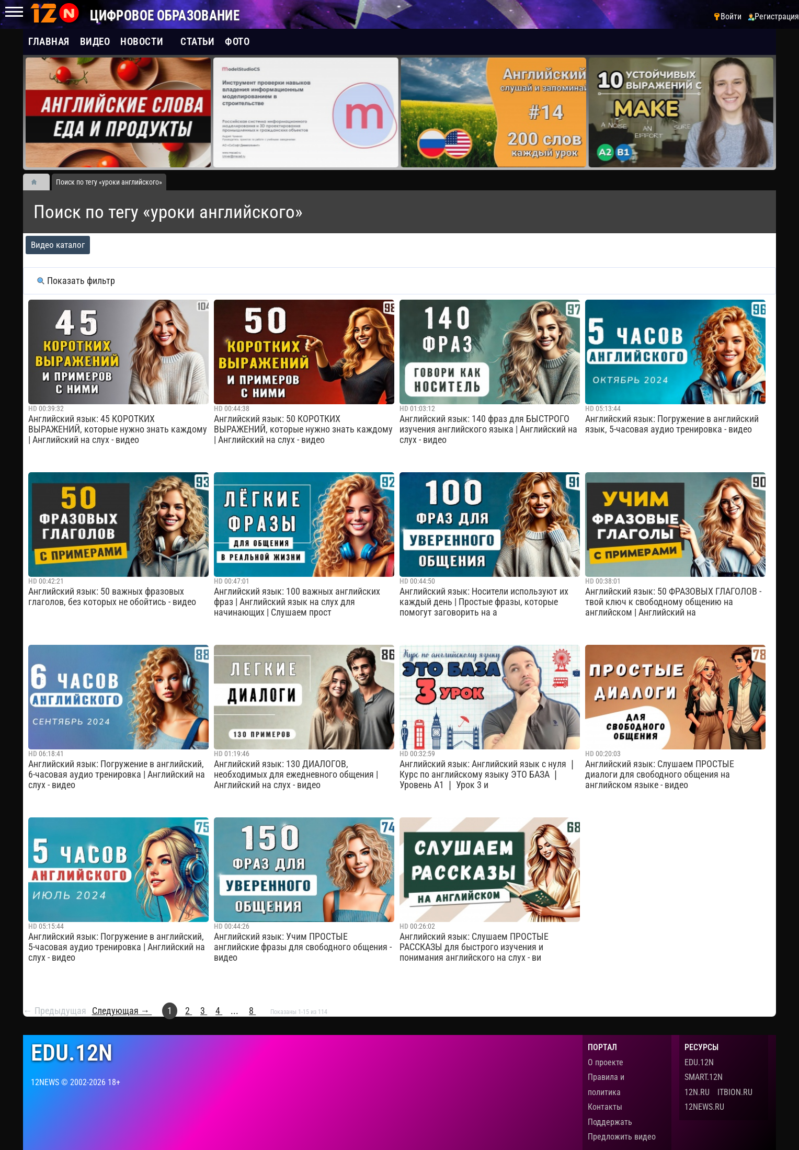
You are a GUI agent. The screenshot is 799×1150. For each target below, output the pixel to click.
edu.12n (71, 1053)
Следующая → (122, 1011)
